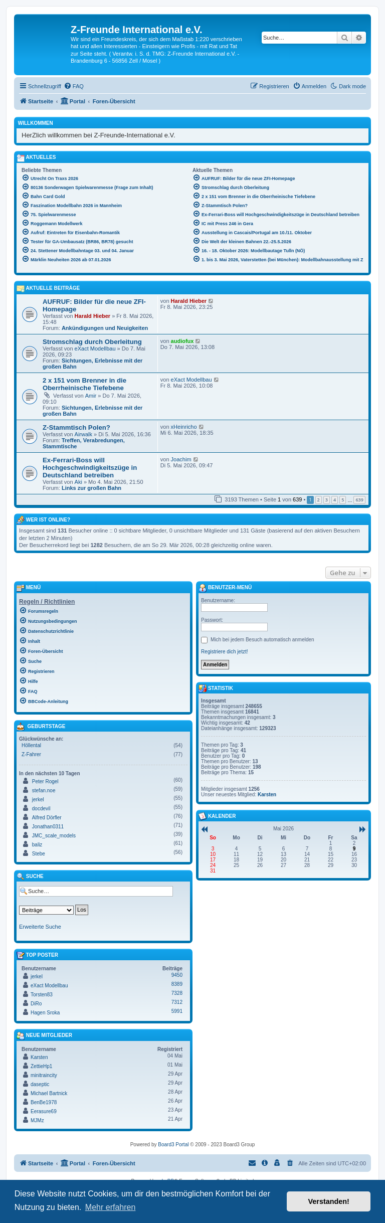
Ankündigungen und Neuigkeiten (105, 328)
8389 (176, 984)
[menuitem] (74, 86)
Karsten (39, 1057)
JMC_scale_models (54, 835)
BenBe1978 (44, 1102)
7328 (176, 993)
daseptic (40, 1084)
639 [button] (359, 499)
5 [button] (342, 499)
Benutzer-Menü (225, 588)
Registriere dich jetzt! (224, 651)
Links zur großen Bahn (91, 488)
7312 (176, 1002)
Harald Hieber (93, 316)
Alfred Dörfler (47, 817)
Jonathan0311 (48, 826)
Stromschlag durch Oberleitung (92, 341)
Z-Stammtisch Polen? (76, 427)
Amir (91, 396)
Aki (78, 482)
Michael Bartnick (49, 1093)
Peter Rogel (45, 781)
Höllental (31, 745)
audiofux (182, 341)
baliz (37, 844)
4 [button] (334, 499)
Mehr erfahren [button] (110, 1207)
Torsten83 (42, 994)
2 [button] (318, 499)
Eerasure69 (44, 1111)
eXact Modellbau (95, 348)
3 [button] (326, 499)
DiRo (36, 1003)
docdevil (41, 808)
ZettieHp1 (41, 1066)
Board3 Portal (173, 1144)
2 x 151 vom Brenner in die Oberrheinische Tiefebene (84, 384)
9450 (176, 975)
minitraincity (44, 1075)
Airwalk (83, 434)
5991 (176, 1011)
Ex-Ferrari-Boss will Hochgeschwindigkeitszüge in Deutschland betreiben (90, 467)
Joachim (181, 459)
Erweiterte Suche (40, 927)
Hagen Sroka (45, 1012)
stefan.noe (44, 790)
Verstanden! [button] (328, 1201)
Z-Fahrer (31, 754)
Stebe (38, 853)
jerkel (38, 799)
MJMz (37, 1120)
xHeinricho (184, 427)
